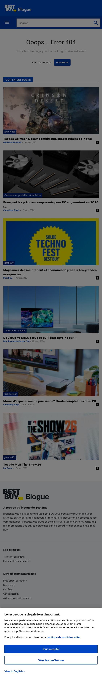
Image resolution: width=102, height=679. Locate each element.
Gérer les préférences (51, 660)
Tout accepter (51, 649)
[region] (51, 643)
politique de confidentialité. (63, 637)
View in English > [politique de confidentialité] (14, 671)
